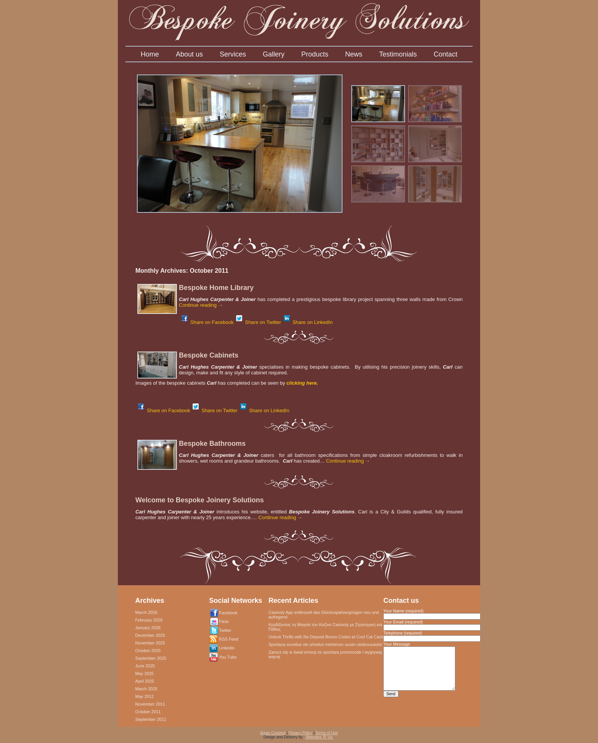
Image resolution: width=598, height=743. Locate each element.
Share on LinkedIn (308, 322)
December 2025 (150, 635)
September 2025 (150, 658)
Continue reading (201, 305)
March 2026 (146, 612)
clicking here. (301, 383)
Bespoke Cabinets (208, 355)
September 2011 (150, 719)
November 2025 (150, 643)
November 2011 (150, 704)
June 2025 (145, 666)
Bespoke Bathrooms (212, 443)
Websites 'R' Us (319, 737)
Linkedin (227, 648)
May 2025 (144, 673)
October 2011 (148, 711)
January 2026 (148, 627)
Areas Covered (273, 733)
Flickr (224, 621)
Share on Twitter (258, 322)
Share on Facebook (207, 322)
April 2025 (144, 681)
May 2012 (144, 696)
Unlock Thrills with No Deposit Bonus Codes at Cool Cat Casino (327, 637)
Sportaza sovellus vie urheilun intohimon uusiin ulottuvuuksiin (325, 644)
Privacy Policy (300, 733)
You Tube (227, 657)
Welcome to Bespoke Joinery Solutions (199, 500)
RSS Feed (228, 639)
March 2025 (146, 688)
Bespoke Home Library (216, 287)
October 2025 (148, 650)
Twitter (225, 630)
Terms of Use (326, 733)
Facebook (228, 612)
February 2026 (149, 620)
